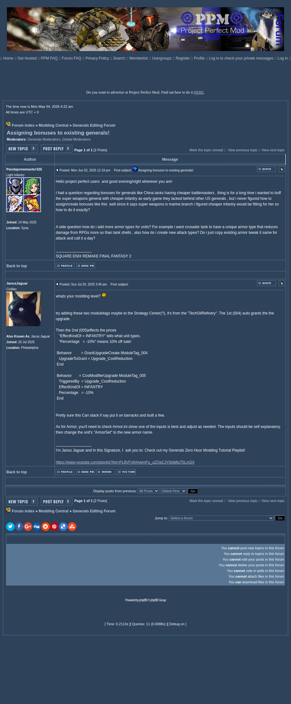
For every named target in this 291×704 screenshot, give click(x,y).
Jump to (161, 518)
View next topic (273, 150)
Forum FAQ (72, 58)
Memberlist (139, 58)
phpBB (143, 600)
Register (183, 58)
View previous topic (243, 150)
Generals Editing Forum (94, 125)
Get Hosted (28, 58)
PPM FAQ (50, 58)
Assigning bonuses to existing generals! (58, 133)
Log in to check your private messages (241, 58)
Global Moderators (76, 139)
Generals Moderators (44, 139)
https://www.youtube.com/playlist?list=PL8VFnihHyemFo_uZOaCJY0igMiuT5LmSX (125, 462)
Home (8, 58)
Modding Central (54, 125)
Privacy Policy (98, 58)
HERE (199, 92)
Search (119, 58)
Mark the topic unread (206, 150)
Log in (282, 58)
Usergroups (162, 58)
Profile (200, 58)
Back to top (16, 266)
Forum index (23, 125)
